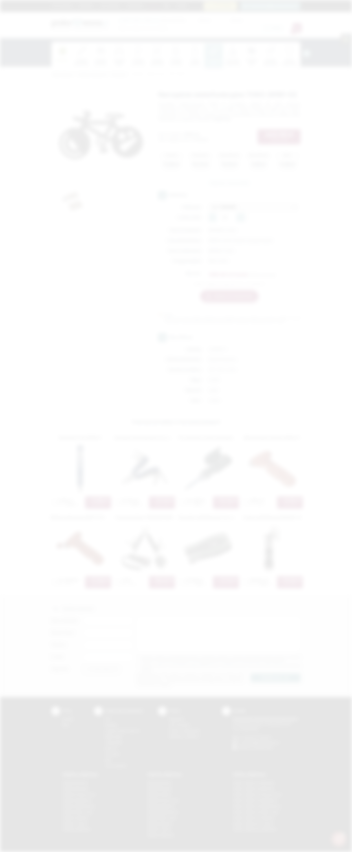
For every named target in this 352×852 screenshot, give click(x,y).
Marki (154, 5)
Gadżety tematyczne (92, 75)
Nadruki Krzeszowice (163, 800)
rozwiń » (146, 669)
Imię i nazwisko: (64, 620)
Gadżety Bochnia (75, 783)
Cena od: (204, 20)
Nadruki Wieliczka (160, 835)
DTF (108, 719)
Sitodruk (111, 725)
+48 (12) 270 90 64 (256, 737)
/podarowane (263, 747)
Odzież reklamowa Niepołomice (257, 806)
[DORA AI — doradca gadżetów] (339, 839)
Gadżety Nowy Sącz (77, 812)
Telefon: (58, 645)
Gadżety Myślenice (76, 800)
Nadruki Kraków (159, 794)
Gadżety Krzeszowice (79, 794)
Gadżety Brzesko (75, 789)
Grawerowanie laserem (122, 731)
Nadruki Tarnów (159, 829)
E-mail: (57, 657)
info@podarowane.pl (263, 742)
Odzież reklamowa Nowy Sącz (256, 812)
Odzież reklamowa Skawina (254, 818)
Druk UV (111, 748)
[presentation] (306, 53)
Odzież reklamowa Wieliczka (255, 829)
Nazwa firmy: (62, 632)
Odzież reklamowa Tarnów (253, 824)
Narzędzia (119, 75)
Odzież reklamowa (249, 774)
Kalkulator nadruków (184, 736)
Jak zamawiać (110, 5)
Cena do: (236, 20)
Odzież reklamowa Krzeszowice (257, 794)
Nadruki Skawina (159, 824)
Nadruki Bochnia (159, 783)
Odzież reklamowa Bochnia (253, 789)
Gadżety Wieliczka (76, 829)
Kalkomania (113, 736)
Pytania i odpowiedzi (184, 731)
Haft (108, 760)
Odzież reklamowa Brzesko (254, 783)
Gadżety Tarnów (75, 824)
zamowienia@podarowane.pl (273, 6)
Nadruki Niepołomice (163, 812)
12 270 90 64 (223, 6)
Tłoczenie (112, 754)
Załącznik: (60, 669)
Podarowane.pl (62, 75)
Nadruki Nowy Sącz (162, 818)
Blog (166, 5)
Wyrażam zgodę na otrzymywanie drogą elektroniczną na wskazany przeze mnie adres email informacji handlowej (221, 667)
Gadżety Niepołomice (78, 806)
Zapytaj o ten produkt (229, 183)
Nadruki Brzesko (159, 789)
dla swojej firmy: (152, 20)
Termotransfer (116, 766)
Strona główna (62, 5)
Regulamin (86, 5)
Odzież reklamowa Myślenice (255, 800)
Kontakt (181, 5)
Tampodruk (113, 742)
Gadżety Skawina (75, 818)
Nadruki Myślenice (161, 806)
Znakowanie (135, 5)
